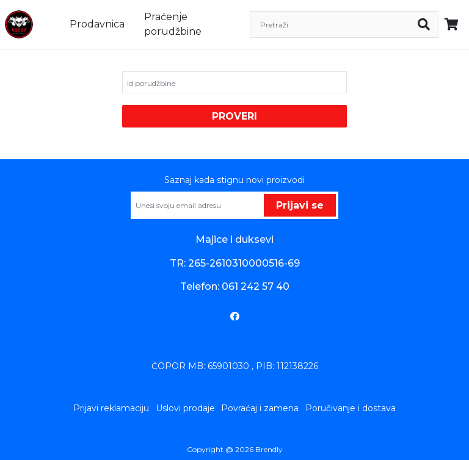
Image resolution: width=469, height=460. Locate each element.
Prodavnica (97, 24)
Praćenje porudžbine (173, 24)
